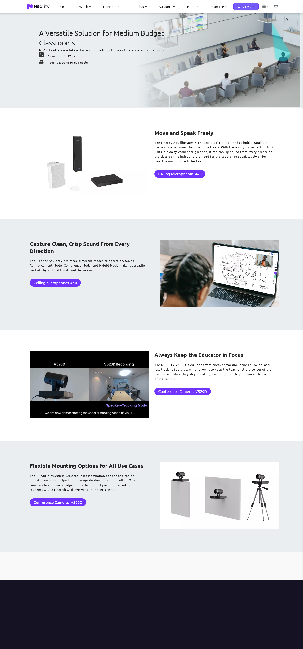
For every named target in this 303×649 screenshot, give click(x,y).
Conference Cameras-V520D (182, 391)
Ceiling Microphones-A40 (180, 173)
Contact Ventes (246, 6)
